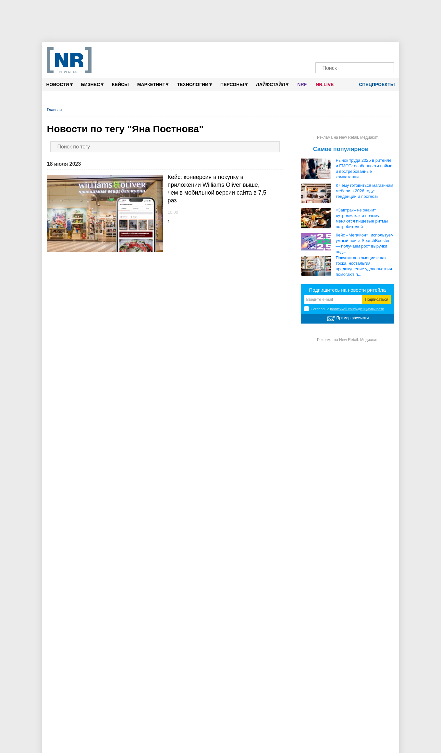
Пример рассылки (353, 318)
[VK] (336, 51)
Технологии (194, 84)
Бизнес (92, 84)
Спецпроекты (374, 84)
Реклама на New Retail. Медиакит (347, 137)
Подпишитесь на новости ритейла (347, 290)
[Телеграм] (324, 51)
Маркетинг (153, 84)
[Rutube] (373, 51)
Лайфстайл (272, 84)
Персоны (234, 84)
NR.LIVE (325, 84)
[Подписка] (386, 51)
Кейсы (120, 84)
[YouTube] (361, 51)
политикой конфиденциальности (357, 309)
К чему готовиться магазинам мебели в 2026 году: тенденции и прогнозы (364, 191)
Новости (59, 84)
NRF (302, 84)
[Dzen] (349, 51)
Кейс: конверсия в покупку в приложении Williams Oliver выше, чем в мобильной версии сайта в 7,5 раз (217, 189)
